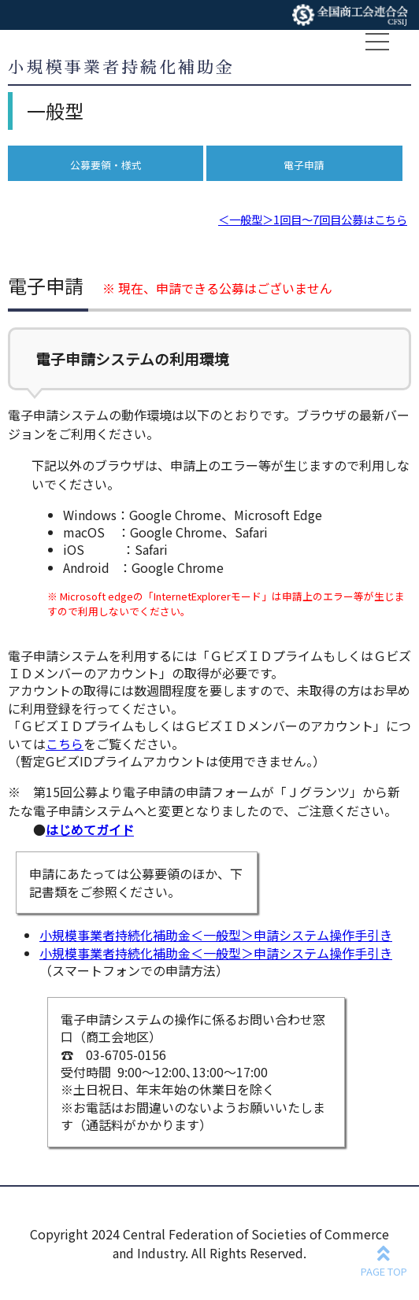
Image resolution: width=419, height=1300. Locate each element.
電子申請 (304, 164)
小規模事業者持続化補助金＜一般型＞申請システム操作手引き (215, 934)
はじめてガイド (90, 829)
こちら (64, 743)
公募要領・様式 (106, 164)
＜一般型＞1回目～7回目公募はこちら (312, 219)
